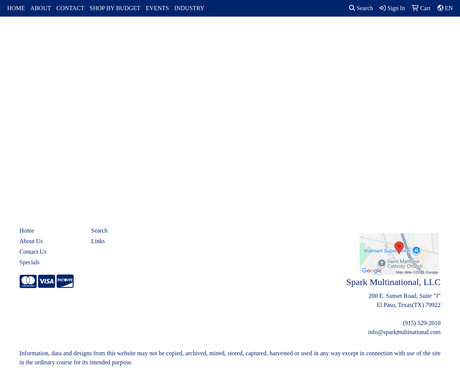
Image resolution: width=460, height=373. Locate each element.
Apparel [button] (139, 33)
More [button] (432, 33)
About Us (31, 241)
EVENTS (157, 8)
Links (98, 241)
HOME (16, 8)
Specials (30, 262)
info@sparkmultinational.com (404, 332)
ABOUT (40, 8)
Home (27, 230)
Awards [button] (171, 33)
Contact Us (33, 251)
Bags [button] (198, 33)
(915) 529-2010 (422, 323)
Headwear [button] (289, 33)
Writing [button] (404, 33)
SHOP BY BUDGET (115, 8)
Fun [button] (260, 33)
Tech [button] (376, 33)
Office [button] (350, 33)
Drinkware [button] (230, 33)
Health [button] (322, 33)
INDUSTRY (189, 8)
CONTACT (70, 8)
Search (361, 8)
